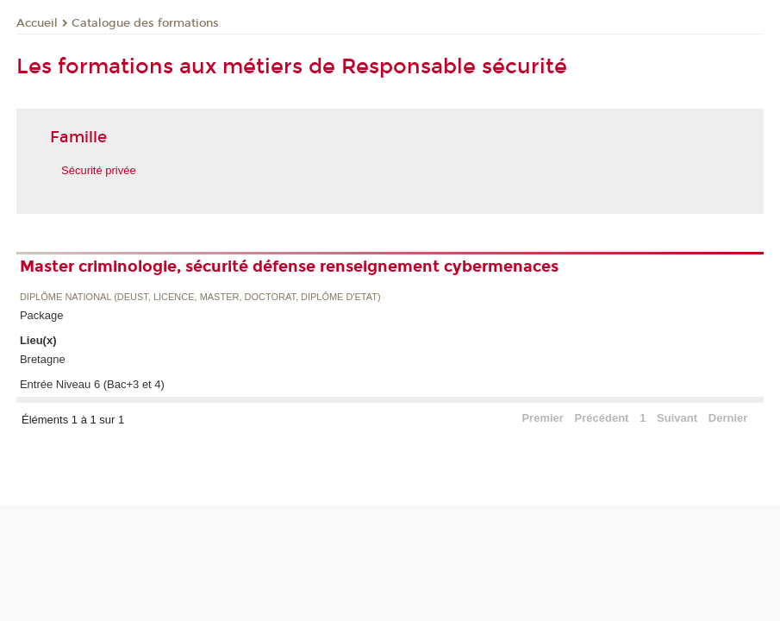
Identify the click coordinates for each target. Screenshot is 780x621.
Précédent (602, 417)
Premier (542, 417)
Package (42, 315)
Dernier (728, 417)
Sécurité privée (98, 170)
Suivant (677, 417)
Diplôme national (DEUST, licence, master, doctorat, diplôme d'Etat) (200, 297)
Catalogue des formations (145, 23)
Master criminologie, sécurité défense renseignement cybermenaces (289, 266)
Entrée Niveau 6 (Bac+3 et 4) (92, 384)
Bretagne (43, 359)
